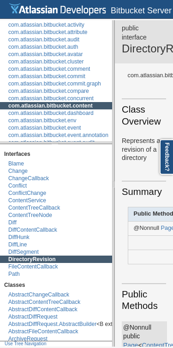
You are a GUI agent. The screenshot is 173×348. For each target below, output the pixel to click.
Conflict (17, 186)
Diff (12, 222)
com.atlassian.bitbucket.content (50, 106)
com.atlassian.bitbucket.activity (46, 25)
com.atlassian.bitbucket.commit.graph (54, 83)
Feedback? (167, 157)
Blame (16, 163)
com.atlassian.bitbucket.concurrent (51, 98)
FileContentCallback (33, 266)
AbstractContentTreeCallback (44, 302)
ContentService (27, 200)
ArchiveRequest (28, 339)
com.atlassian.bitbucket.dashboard (51, 113)
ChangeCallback (28, 178)
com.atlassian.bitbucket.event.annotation (58, 135)
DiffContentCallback (32, 230)
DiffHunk (19, 237)
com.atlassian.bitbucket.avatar (45, 54)
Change (18, 171)
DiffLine (17, 244)
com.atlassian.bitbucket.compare (48, 91)
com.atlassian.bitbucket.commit (46, 76)
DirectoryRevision (32, 259)
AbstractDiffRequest (33, 317)
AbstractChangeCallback (38, 294)
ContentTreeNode (30, 215)
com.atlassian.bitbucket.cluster (46, 61)
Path (14, 274)
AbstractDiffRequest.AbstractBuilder (52, 324)
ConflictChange (27, 193)
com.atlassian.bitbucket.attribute (47, 32)
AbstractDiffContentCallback (43, 309)
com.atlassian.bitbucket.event (44, 128)
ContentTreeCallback (34, 208)
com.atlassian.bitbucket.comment (49, 69)
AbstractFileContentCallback (43, 331)
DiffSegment (23, 252)
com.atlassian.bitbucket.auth (43, 47)
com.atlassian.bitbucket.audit (43, 39)
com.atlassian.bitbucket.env (42, 120)
